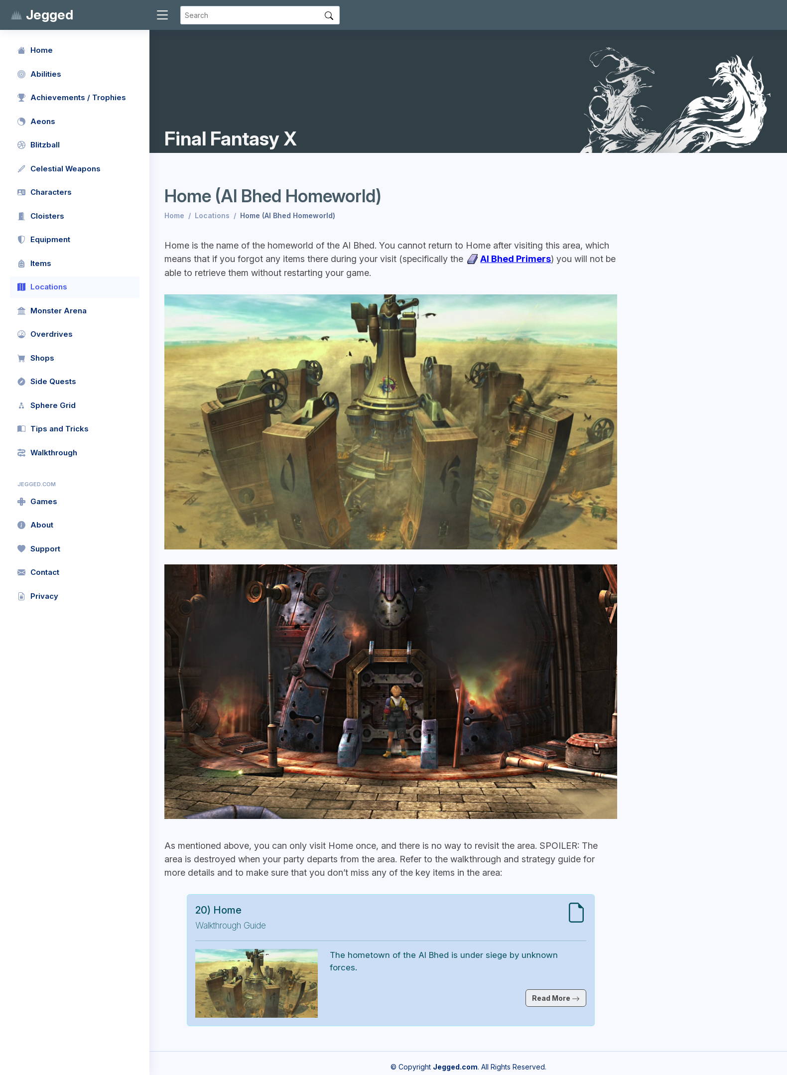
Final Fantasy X (230, 138)
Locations (212, 215)
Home (174, 215)
